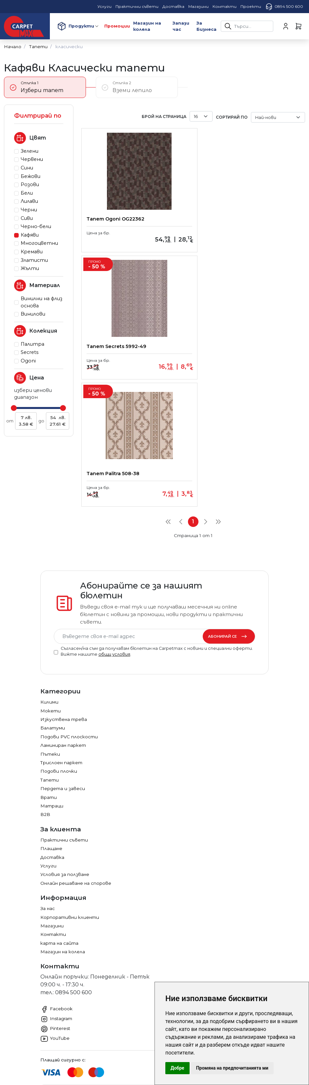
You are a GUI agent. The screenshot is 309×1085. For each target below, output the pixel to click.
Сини (27, 168)
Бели (27, 193)
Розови (30, 184)
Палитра (32, 344)
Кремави (32, 252)
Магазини (52, 824)
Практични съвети (64, 738)
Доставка (52, 756)
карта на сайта (59, 841)
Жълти (30, 268)
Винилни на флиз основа (41, 302)
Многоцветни (39, 243)
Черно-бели (36, 226)
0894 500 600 (284, 6)
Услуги (48, 764)
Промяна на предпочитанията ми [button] (232, 1068)
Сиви (27, 218)
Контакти (53, 833)
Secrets (29, 352)
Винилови (33, 314)
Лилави (29, 201)
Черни (29, 210)
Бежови (30, 176)
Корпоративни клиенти (69, 815)
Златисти (34, 260)
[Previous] (180, 394)
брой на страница (164, 116)
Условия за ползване (64, 773)
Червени (32, 159)
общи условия (114, 553)
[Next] (205, 394)
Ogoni (28, 361)
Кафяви (30, 235)
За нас (47, 807)
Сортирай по (232, 117)
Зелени (29, 151)
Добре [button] (177, 1068)
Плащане (51, 747)
